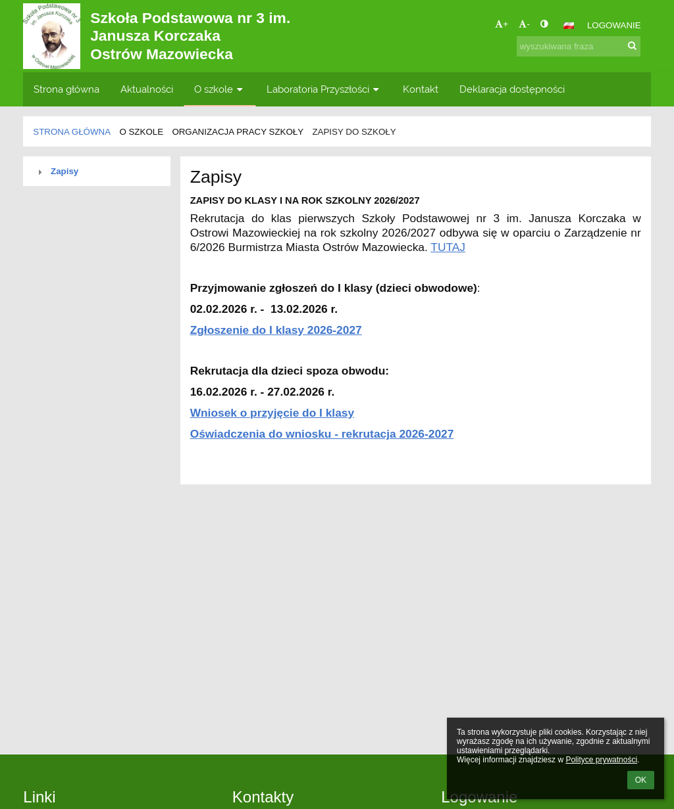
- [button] (524, 24)
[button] (569, 26)
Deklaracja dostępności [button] (512, 89)
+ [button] (501, 24)
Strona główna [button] (66, 89)
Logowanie (614, 25)
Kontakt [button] (420, 89)
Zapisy (64, 171)
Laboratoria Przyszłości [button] (324, 89)
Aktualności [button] (146, 89)
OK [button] (640, 780)
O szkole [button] (220, 89)
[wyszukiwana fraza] (578, 46)
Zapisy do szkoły (354, 132)
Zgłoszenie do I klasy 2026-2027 (276, 329)
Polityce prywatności (601, 759)
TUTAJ (447, 247)
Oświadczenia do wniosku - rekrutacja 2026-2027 (322, 433)
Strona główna (72, 132)
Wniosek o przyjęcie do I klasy (272, 412)
